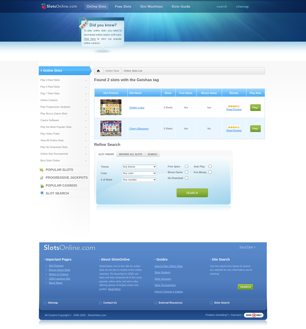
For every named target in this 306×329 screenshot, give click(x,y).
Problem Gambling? (217, 315)
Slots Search (222, 302)
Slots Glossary (163, 278)
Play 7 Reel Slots (50, 93)
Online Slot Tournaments (54, 153)
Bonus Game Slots (59, 269)
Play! (255, 107)
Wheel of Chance (58, 274)
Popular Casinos (61, 185)
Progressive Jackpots (67, 177)
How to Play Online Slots (169, 266)
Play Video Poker (50, 133)
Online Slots (112, 70)
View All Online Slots (52, 140)
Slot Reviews (56, 265)
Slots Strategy (162, 272)
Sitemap (53, 302)
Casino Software (49, 120)
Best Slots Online (50, 160)
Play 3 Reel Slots (50, 80)
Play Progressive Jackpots (55, 106)
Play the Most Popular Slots (56, 127)
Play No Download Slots (54, 147)
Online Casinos (49, 100)
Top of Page (246, 247)
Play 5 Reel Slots (50, 86)
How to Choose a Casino (169, 291)
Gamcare (236, 315)
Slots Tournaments (165, 285)
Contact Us (110, 302)
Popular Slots (59, 170)
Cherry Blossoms (139, 128)
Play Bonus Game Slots (53, 113)
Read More (114, 289)
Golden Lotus (136, 107)
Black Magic (56, 282)
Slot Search (57, 193)
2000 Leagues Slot (59, 278)
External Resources (171, 302)
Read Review (233, 109)
